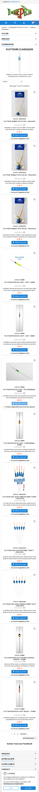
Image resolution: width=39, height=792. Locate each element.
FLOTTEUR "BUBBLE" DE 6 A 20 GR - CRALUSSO (19, 175)
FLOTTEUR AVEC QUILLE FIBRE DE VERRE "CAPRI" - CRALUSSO (20, 498)
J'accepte (28, 788)
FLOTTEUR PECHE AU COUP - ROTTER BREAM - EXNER (19, 390)
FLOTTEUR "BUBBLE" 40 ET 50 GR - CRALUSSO (19, 229)
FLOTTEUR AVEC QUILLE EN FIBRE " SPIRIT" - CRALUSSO (19, 551)
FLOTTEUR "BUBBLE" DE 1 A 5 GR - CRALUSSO (19, 121)
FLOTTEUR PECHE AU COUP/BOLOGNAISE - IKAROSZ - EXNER (19, 658)
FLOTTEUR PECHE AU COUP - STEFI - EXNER (19, 282)
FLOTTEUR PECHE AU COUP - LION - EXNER (19, 336)
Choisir (13, 81)
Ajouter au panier (19, 403)
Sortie (11, 788)
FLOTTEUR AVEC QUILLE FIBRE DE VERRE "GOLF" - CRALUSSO (19, 605)
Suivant (24, 734)
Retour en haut (30, 738)
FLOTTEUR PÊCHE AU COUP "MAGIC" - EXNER (20, 711)
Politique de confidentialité (13, 784)
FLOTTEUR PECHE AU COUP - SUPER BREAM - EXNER (19, 444)
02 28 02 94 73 (15, 2)
